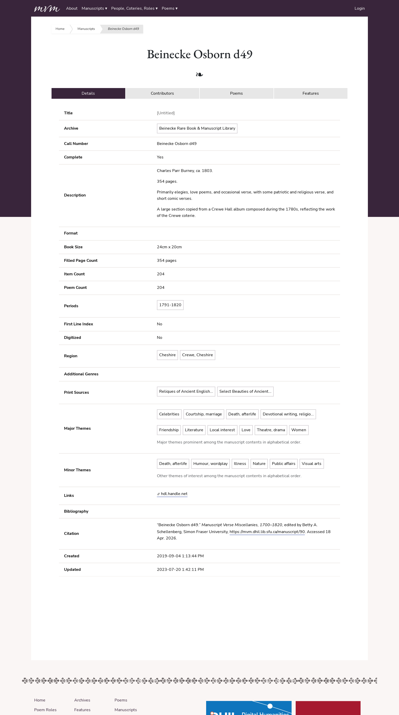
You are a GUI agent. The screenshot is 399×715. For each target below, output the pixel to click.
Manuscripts (86, 29)
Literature (194, 430)
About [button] (72, 8)
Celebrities (169, 414)
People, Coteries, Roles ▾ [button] (134, 8)
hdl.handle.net (172, 494)
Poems (121, 700)
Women (298, 430)
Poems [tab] (236, 93)
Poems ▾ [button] (170, 8)
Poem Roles (45, 710)
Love (246, 430)
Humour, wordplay (210, 463)
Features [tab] (311, 93)
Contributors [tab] (162, 93)
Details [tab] (88, 93)
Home (60, 29)
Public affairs (283, 463)
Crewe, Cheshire (197, 355)
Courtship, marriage (204, 414)
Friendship (169, 430)
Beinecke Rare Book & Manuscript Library (197, 128)
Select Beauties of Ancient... (245, 391)
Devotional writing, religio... (288, 414)
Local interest (222, 430)
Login (360, 8)
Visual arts (311, 463)
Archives (82, 700)
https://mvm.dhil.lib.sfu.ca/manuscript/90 (267, 532)
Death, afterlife (242, 414)
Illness (240, 463)
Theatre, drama (271, 430)
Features (82, 710)
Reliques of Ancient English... (186, 391)
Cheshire (167, 355)
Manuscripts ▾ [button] (94, 8)
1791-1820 (170, 305)
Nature (259, 463)
